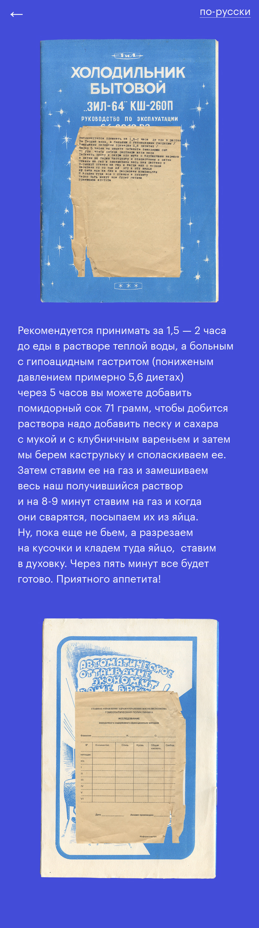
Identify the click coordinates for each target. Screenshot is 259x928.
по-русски (225, 9)
